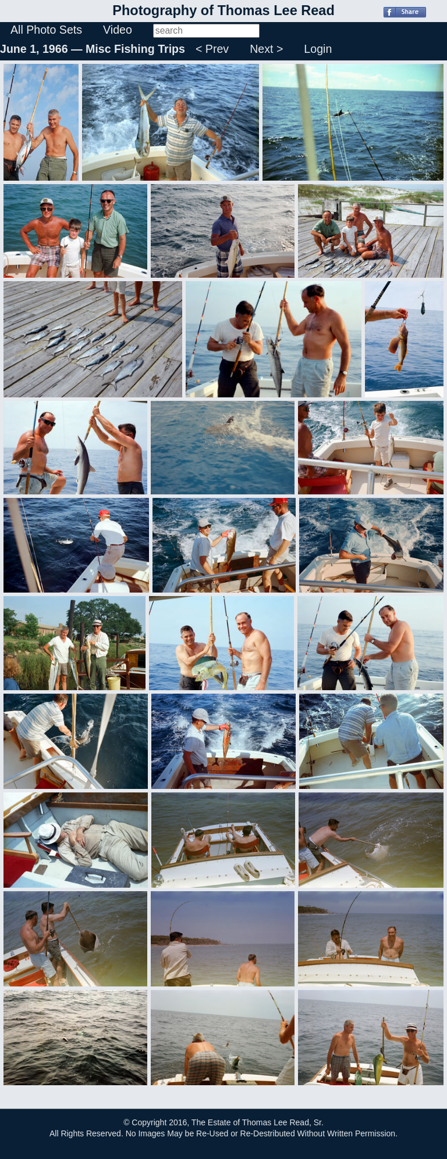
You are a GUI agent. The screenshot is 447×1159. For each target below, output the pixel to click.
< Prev (212, 48)
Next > (266, 48)
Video (117, 29)
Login (318, 48)
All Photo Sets (46, 29)
